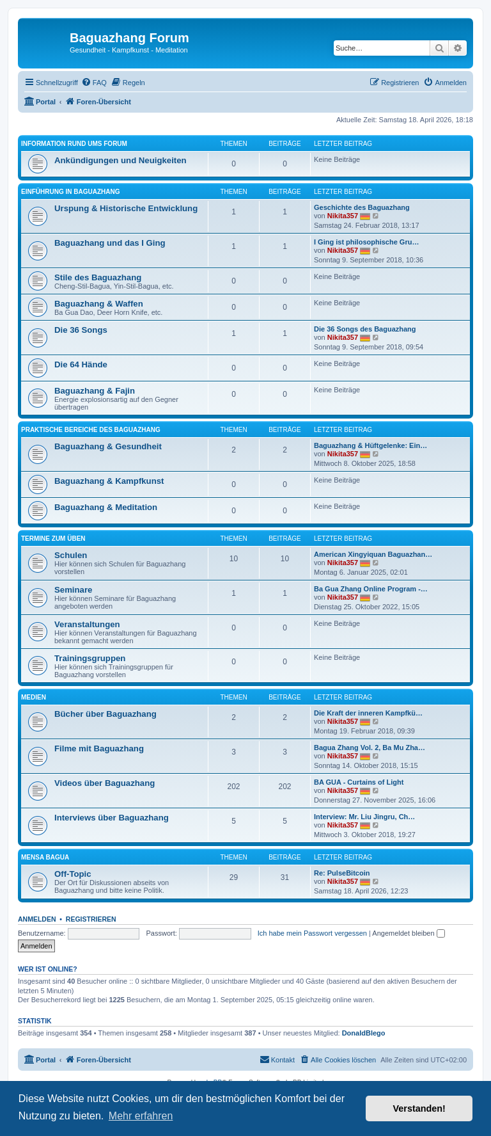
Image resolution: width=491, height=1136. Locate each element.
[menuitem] (94, 82)
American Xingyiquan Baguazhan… (373, 554)
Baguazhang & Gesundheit (108, 446)
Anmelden (37, 919)
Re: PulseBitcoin (342, 873)
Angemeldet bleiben (408, 933)
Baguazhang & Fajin (94, 391)
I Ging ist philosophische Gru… (366, 242)
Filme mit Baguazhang (99, 748)
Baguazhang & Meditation (105, 507)
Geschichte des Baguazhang (362, 207)
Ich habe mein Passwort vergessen (312, 933)
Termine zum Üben (53, 538)
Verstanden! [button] (419, 1108)
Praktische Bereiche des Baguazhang (90, 429)
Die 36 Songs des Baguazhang (365, 329)
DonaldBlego (364, 1033)
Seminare (73, 590)
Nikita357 (342, 216)
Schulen (70, 555)
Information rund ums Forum (74, 143)
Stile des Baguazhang (97, 277)
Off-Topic (72, 874)
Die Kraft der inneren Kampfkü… (368, 713)
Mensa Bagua (45, 857)
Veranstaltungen (87, 624)
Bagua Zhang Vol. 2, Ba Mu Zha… (369, 747)
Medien (33, 697)
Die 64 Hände (80, 364)
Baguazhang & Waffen (98, 303)
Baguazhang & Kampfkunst (109, 481)
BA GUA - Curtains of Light (358, 782)
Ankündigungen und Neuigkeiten (120, 160)
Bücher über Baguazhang (105, 714)
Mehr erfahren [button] (141, 1115)
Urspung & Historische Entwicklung (126, 208)
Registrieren (91, 919)
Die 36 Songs (80, 330)
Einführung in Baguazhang (70, 191)
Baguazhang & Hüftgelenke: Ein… (370, 445)
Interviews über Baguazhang (111, 817)
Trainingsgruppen (89, 658)
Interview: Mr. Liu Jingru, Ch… (364, 816)
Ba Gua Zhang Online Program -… (371, 589)
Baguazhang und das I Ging (110, 243)
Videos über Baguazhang (104, 783)
